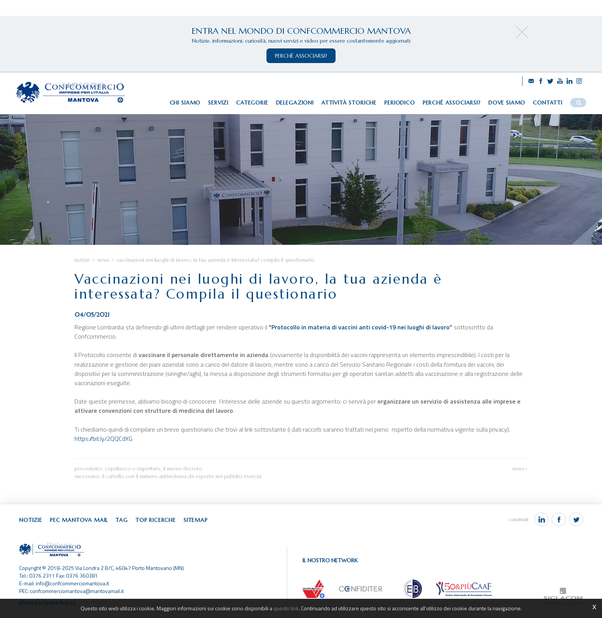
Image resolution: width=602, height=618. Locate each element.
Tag (122, 520)
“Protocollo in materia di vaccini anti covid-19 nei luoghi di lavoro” (360, 327)
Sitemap (196, 520)
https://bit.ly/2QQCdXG (104, 438)
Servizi (218, 102)
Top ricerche (156, 520)
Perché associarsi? (452, 102)
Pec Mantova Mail (79, 520)
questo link (286, 608)
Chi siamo (185, 102)
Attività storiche (349, 102)
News (103, 260)
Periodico (399, 102)
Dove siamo (506, 102)
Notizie (82, 260)
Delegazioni (295, 102)
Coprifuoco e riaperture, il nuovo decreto (153, 468)
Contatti (547, 102)
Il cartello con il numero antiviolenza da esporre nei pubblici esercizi (181, 476)
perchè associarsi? (301, 55)
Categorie (252, 102)
